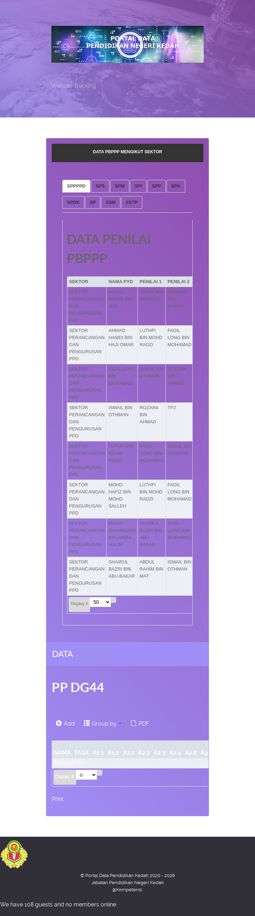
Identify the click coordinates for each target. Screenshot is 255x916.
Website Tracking (73, 85)
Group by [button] (102, 723)
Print (57, 799)
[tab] (76, 186)
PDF (140, 723)
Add (65, 723)
